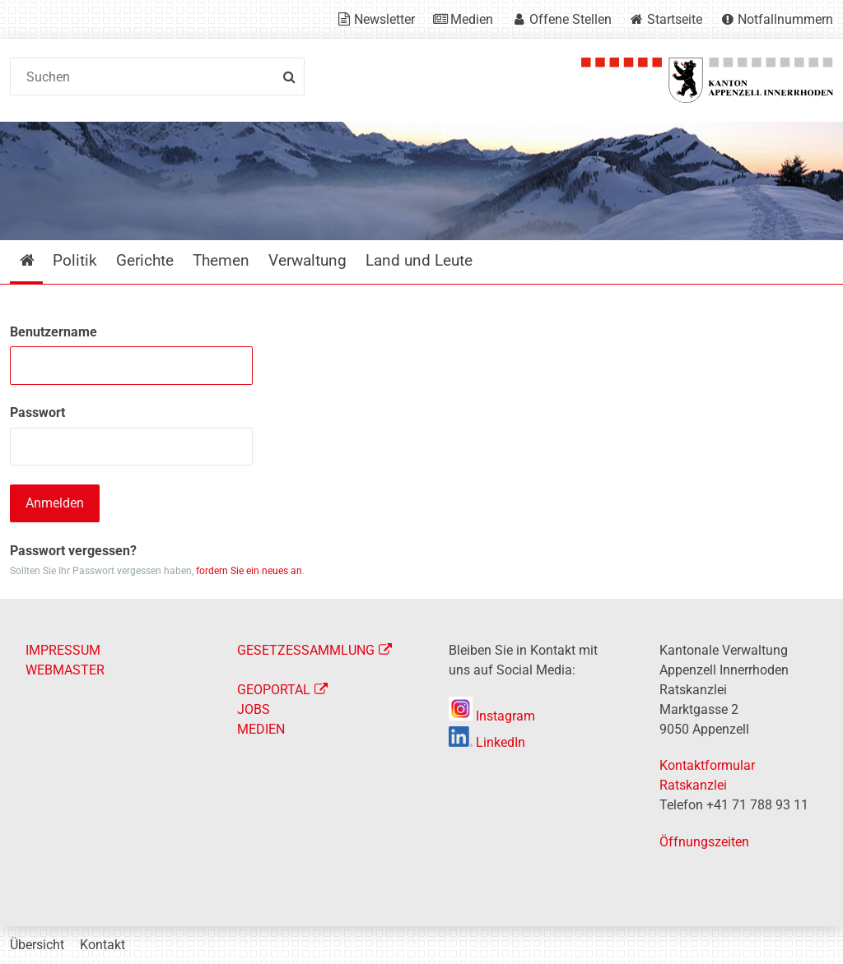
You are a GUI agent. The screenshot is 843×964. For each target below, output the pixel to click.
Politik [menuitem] (75, 260)
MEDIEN (261, 729)
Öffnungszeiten (704, 842)
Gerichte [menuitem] (145, 260)
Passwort (37, 412)
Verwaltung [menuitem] (307, 260)
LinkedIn (487, 742)
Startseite (674, 19)
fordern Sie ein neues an (249, 571)
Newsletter (384, 19)
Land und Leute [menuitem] (419, 260)
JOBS (253, 709)
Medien (471, 19)
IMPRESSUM (63, 650)
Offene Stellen (570, 19)
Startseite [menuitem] (39, 260)
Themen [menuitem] (221, 260)
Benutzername (53, 332)
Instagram (492, 716)
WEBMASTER (65, 670)
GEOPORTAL (273, 690)
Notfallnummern (785, 19)
